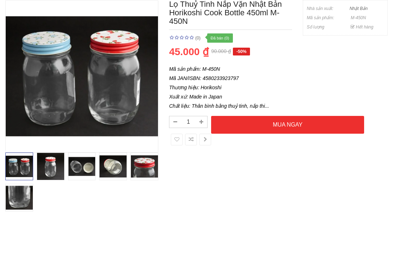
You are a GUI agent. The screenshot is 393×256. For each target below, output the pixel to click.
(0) (198, 38)
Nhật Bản (358, 8)
